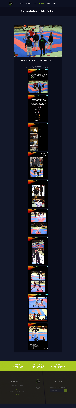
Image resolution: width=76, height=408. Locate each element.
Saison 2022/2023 (31, 13)
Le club (35, 3)
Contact (54, 3)
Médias (48, 3)
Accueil (21, 3)
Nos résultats (42, 3)
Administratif (28, 3)
